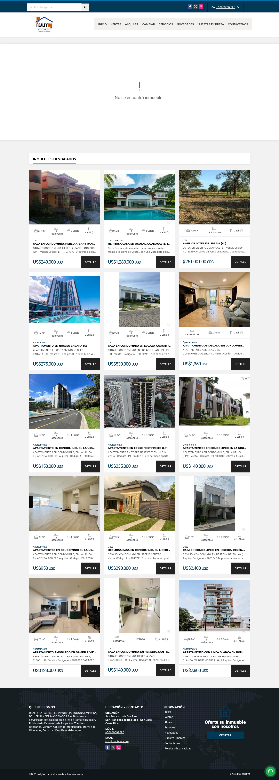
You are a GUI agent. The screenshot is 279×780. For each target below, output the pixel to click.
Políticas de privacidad (178, 748)
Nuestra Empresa (211, 24)
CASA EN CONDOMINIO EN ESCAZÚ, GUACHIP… (139, 345)
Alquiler (132, 24)
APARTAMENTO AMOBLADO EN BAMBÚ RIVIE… (64, 652)
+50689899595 (225, 7)
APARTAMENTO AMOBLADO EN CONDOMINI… (213, 345)
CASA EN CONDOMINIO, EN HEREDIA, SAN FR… (139, 651)
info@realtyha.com (117, 741)
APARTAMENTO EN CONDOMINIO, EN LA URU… (64, 448)
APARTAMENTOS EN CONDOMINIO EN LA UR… (63, 550)
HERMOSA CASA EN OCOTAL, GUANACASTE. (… (139, 243)
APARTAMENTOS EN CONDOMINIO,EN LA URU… (214, 448)
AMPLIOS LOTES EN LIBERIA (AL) (204, 243)
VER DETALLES (65, 197)
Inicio (102, 24)
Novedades (185, 24)
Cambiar (148, 24)
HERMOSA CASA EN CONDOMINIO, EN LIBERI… (139, 550)
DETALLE (90, 262)
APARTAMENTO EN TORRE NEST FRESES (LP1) (138, 448)
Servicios (166, 24)
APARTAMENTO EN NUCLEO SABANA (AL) (60, 345)
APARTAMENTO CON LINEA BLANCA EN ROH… (213, 652)
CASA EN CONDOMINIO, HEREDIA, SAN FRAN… (64, 243)
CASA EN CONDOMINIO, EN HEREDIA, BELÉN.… (214, 550)
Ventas (116, 24)
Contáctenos (238, 24)
